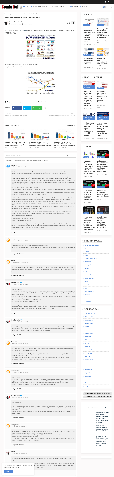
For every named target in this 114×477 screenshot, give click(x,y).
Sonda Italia (15, 282)
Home (26, 7)
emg (86, 271)
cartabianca (89, 333)
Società (83, 7)
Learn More (15, 467)
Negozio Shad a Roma (105, 393)
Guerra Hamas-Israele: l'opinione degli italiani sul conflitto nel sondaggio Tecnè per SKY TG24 (102, 129)
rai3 (86, 366)
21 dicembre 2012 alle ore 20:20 (19, 372)
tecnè (87, 298)
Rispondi (15, 232)
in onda (87, 346)
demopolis (31, 102)
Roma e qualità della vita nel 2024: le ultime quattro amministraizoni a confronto (103, 33)
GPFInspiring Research (92, 245)
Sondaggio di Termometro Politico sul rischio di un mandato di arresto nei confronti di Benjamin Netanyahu (88, 98)
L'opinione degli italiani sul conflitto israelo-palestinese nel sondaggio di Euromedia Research (88, 129)
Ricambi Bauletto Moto (91, 393)
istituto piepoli (89, 285)
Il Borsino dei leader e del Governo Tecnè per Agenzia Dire (103, 193)
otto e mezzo (89, 360)
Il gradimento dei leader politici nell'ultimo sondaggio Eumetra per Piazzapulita (102, 222)
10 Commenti (71, 156)
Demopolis (23, 30)
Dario (13, 452)
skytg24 (87, 373)
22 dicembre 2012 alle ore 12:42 (19, 453)
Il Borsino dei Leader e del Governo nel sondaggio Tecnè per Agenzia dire (87, 195)
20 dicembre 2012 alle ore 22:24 (19, 262)
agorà (87, 326)
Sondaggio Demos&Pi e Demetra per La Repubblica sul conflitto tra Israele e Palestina (102, 97)
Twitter (28, 108)
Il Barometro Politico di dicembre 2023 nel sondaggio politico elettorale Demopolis (64, 144)
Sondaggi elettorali (57, 7)
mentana (87, 356)
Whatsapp (38, 108)
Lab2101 (87, 252)
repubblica (88, 369)
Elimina (21, 232)
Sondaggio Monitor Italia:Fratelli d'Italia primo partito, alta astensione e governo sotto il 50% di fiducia (89, 167)
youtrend (88, 301)
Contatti (74, 7)
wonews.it (102, 408)
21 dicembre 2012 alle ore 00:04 (19, 284)
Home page (8, 14)
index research (89, 278)
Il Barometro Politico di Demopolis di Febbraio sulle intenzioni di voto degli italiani (40, 144)
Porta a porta (89, 317)
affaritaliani (88, 320)
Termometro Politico (91, 258)
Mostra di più (71, 126)
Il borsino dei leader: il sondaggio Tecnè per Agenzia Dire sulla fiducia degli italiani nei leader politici (89, 223)
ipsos (86, 281)
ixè (86, 288)
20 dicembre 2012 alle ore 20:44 (19, 167)
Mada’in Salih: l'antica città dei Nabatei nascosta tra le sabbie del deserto (102, 429)
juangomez (15, 239)
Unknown (14, 342)
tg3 (86, 379)
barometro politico (19, 102)
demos (87, 268)
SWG (86, 255)
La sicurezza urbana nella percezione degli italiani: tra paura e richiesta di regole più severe (89, 35)
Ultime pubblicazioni (39, 7)
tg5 (86, 383)
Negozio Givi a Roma (91, 397)
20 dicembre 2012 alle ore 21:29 (19, 241)
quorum (87, 295)
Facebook (18, 108)
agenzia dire (89, 323)
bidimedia (88, 262)
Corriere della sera (90, 313)
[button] (111, 7)
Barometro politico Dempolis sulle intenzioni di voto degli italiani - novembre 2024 (15, 144)
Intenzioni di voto (18, 14)
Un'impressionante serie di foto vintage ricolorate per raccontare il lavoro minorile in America (102, 417)
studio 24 (88, 376)
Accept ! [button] (8, 471)
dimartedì (88, 336)
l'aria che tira (89, 350)
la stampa (88, 353)
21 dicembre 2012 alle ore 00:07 (19, 322)
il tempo (87, 343)
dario (13, 261)
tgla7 (86, 386)
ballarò (87, 330)
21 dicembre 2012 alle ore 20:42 (19, 397)
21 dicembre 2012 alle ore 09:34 (19, 343)
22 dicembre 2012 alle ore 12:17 (19, 426)
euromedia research (91, 275)
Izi (85, 248)
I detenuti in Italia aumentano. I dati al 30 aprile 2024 (102, 62)
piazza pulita (89, 363)
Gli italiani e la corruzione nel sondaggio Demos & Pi (88, 61)
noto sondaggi (89, 291)
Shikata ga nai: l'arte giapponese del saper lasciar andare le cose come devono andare (102, 441)
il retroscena (89, 340)
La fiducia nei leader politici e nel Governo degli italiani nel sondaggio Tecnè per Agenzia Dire (102, 166)
